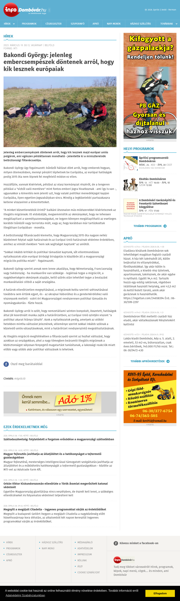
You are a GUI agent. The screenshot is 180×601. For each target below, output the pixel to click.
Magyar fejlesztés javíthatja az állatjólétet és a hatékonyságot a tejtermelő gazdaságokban (52, 456)
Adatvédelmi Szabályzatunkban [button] (25, 595)
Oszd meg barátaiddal (26, 364)
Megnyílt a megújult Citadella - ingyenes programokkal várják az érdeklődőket (55, 509)
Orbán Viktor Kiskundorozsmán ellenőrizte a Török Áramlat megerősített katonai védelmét (56, 486)
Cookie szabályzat (88, 573)
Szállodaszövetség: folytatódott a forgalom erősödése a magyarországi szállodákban (59, 439)
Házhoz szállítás (140, 24)
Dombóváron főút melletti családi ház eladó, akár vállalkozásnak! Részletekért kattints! (149, 320)
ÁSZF (80, 567)
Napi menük (114, 24)
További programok (148, 226)
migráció (19, 379)
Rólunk (82, 560)
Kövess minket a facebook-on (139, 543)
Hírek (7, 24)
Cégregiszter (54, 24)
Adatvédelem (85, 548)
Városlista (49, 10)
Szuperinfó (78, 24)
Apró (96, 24)
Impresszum (84, 554)
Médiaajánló (85, 542)
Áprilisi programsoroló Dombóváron (153, 160)
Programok (29, 24)
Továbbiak (166, 24)
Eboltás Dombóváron (152, 179)
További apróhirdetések (148, 361)
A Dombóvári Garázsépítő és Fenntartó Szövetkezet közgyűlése (157, 203)
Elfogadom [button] (160, 593)
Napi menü (48, 548)
